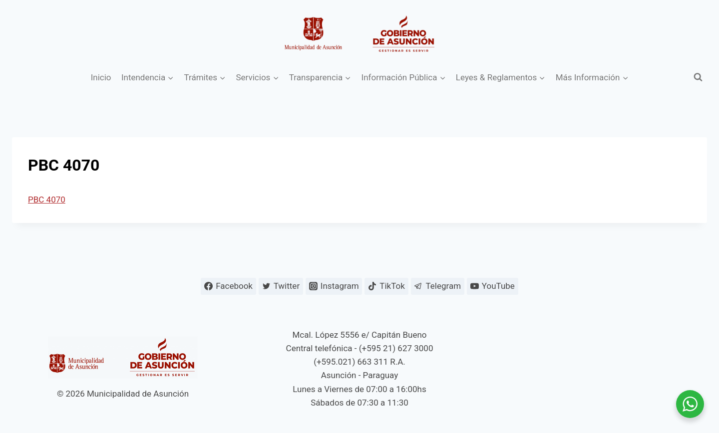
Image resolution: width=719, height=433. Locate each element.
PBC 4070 (46, 200)
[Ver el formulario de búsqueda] (698, 77)
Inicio (101, 77)
